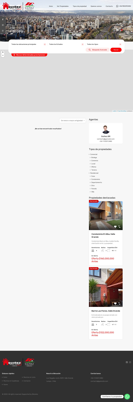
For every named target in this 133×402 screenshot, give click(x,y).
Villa (92, 192)
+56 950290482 (125, 6)
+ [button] (3, 52)
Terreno (94, 170)
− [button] (3, 55)
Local (93, 164)
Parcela (94, 189)
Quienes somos (96, 6)
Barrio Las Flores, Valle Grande (106, 311)
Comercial (93, 154)
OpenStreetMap (122, 111)
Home (5, 384)
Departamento (96, 182)
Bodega (94, 157)
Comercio (94, 161)
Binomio (35, 394)
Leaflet (114, 111)
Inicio (51, 6)
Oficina (93, 167)
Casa (93, 176)
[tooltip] (3, 19)
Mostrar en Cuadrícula (11, 381)
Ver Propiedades (63, 6)
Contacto (109, 6)
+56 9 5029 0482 (106, 141)
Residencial (94, 173)
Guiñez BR (105, 136)
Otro (93, 185)
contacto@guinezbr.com (106, 139)
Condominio (95, 179)
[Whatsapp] (127, 396)
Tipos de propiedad (80, 6)
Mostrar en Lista (29, 377)
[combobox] (29, 44)
